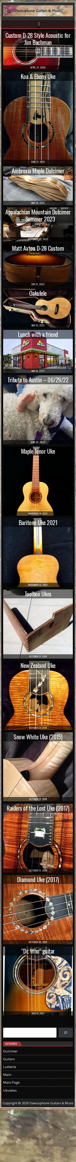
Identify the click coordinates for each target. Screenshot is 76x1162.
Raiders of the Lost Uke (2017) (38, 808)
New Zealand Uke (38, 665)
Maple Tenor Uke (38, 451)
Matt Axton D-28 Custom (38, 248)
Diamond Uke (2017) (38, 879)
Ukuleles (10, 1090)
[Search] (65, 1033)
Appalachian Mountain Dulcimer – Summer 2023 (38, 215)
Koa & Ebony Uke (38, 76)
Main (7, 1074)
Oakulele (38, 293)
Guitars (9, 1059)
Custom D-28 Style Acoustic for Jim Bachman (38, 39)
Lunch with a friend (38, 334)
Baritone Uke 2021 (38, 522)
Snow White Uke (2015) (38, 736)
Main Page (11, 1082)
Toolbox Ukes (38, 593)
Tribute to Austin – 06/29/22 (37, 379)
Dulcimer (10, 1051)
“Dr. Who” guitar (38, 951)
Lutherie (9, 1067)
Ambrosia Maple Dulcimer (38, 170)
